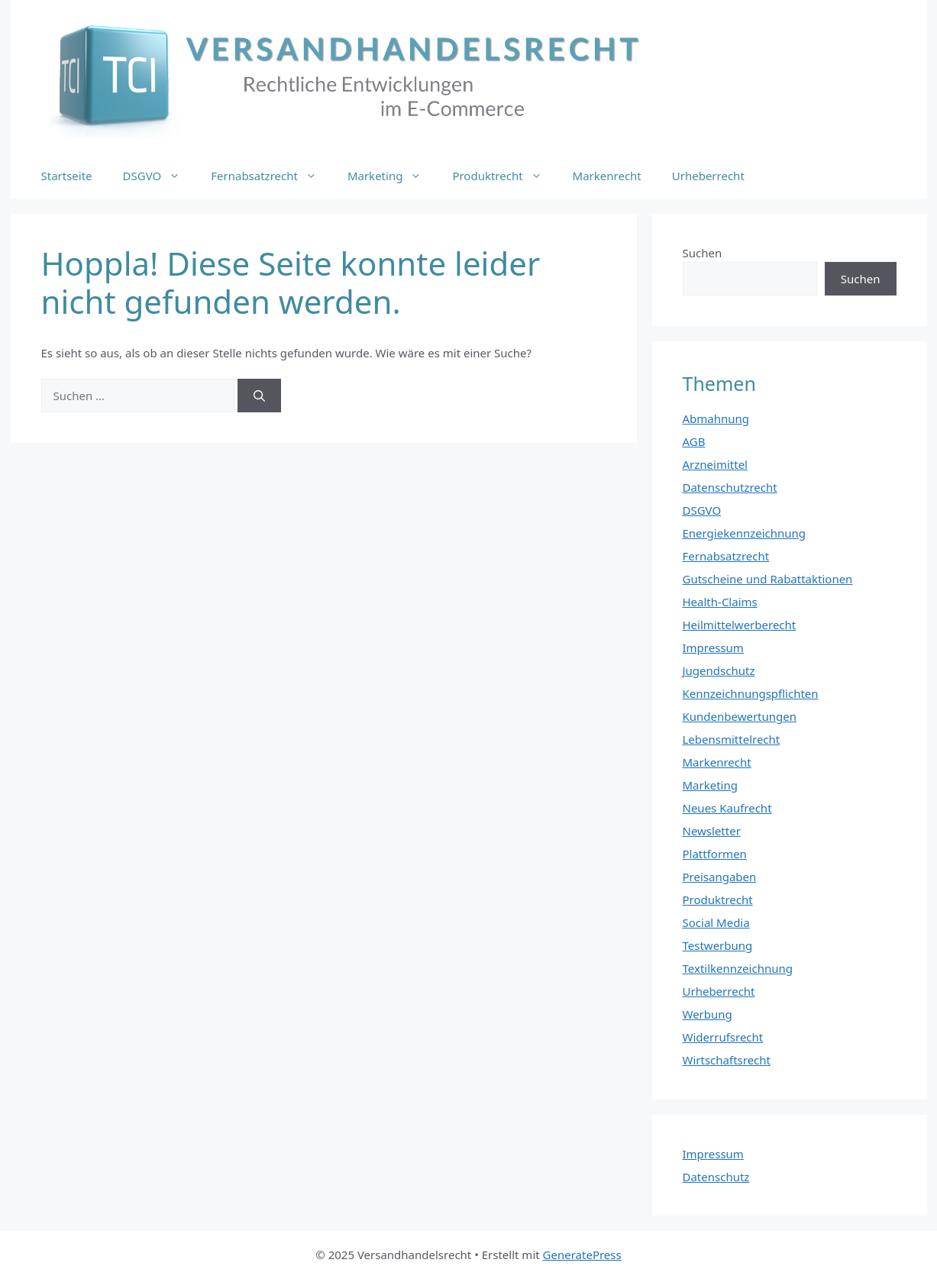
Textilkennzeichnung (738, 968)
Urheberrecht (708, 175)
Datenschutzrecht (730, 487)
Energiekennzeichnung (744, 533)
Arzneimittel (715, 464)
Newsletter (712, 830)
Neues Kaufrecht (727, 808)
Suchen (702, 252)
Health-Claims (720, 601)
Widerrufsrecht (723, 1037)
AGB (694, 441)
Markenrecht (607, 175)
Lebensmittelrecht (731, 739)
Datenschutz (716, 1176)
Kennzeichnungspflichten (751, 693)
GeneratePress (582, 1254)
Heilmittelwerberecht (739, 624)
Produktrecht (504, 176)
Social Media (716, 922)
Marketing (392, 176)
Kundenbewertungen (740, 716)
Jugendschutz (719, 670)
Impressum (713, 647)
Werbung (707, 1014)
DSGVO (159, 176)
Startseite (66, 175)
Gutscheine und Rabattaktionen (768, 578)
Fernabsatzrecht (271, 176)
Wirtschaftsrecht (727, 1059)
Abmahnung (716, 418)
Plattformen (715, 853)
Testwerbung (718, 945)
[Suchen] (259, 396)
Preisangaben (720, 876)
